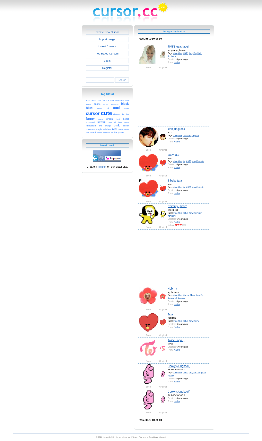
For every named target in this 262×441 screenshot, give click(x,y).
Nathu (177, 62)
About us (126, 437)
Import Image (107, 39)
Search (122, 80)
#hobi (192, 295)
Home (118, 437)
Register (107, 67)
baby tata (173, 154)
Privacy (134, 437)
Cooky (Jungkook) (179, 366)
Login (107, 60)
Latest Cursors (107, 46)
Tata (170, 314)
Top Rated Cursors (107, 53)
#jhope (186, 295)
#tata (201, 161)
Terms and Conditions (148, 437)
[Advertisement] (64, 86)
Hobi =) (172, 288)
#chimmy (172, 56)
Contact (162, 437)
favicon (102, 166)
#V (197, 321)
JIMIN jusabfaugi (178, 46)
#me (175, 53)
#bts (180, 53)
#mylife (192, 53)
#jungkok (194, 135)
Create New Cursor (107, 32)
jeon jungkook (176, 129)
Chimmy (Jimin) (177, 206)
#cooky (181, 298)
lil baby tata (175, 180)
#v (184, 161)
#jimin (199, 53)
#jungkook (172, 298)
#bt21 (185, 53)
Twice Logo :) (176, 340)
